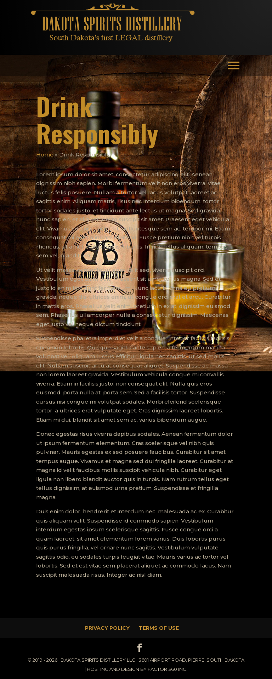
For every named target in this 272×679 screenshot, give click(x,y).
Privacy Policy (107, 628)
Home (44, 154)
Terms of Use (159, 628)
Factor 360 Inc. (167, 669)
